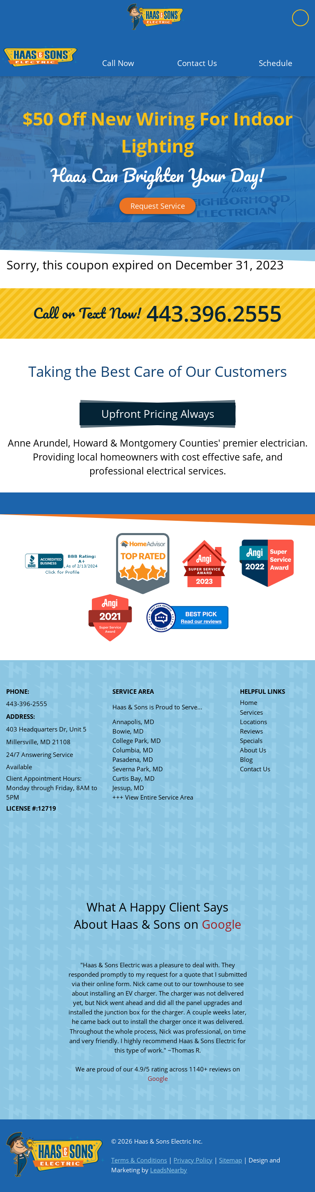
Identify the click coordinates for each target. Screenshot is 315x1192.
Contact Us (255, 769)
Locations (253, 722)
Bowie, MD (128, 731)
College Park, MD (136, 740)
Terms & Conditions (139, 1160)
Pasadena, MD (132, 759)
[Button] (157, 206)
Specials (251, 740)
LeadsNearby (168, 1170)
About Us (253, 750)
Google (221, 924)
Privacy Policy (192, 1160)
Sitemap (230, 1160)
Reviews (251, 731)
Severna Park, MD (137, 769)
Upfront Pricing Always (157, 413)
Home (248, 702)
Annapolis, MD (133, 722)
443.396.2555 (214, 313)
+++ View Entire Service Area (152, 797)
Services (251, 712)
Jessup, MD (128, 788)
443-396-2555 (26, 704)
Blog (246, 759)
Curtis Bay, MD (133, 778)
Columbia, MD (132, 750)
